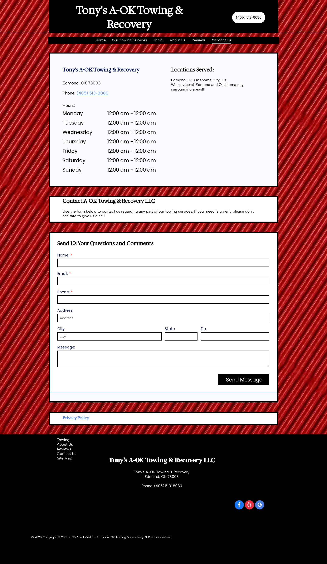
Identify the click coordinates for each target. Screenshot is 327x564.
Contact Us (67, 453)
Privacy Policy (76, 418)
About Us (65, 444)
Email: (62, 273)
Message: (66, 347)
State (170, 328)
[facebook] (239, 505)
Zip (203, 328)
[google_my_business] (259, 505)
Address (65, 310)
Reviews (64, 449)
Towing (63, 440)
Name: (63, 255)
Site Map (64, 458)
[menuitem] (101, 40)
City (61, 328)
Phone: (63, 292)
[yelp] (249, 505)
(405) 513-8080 (92, 93)
